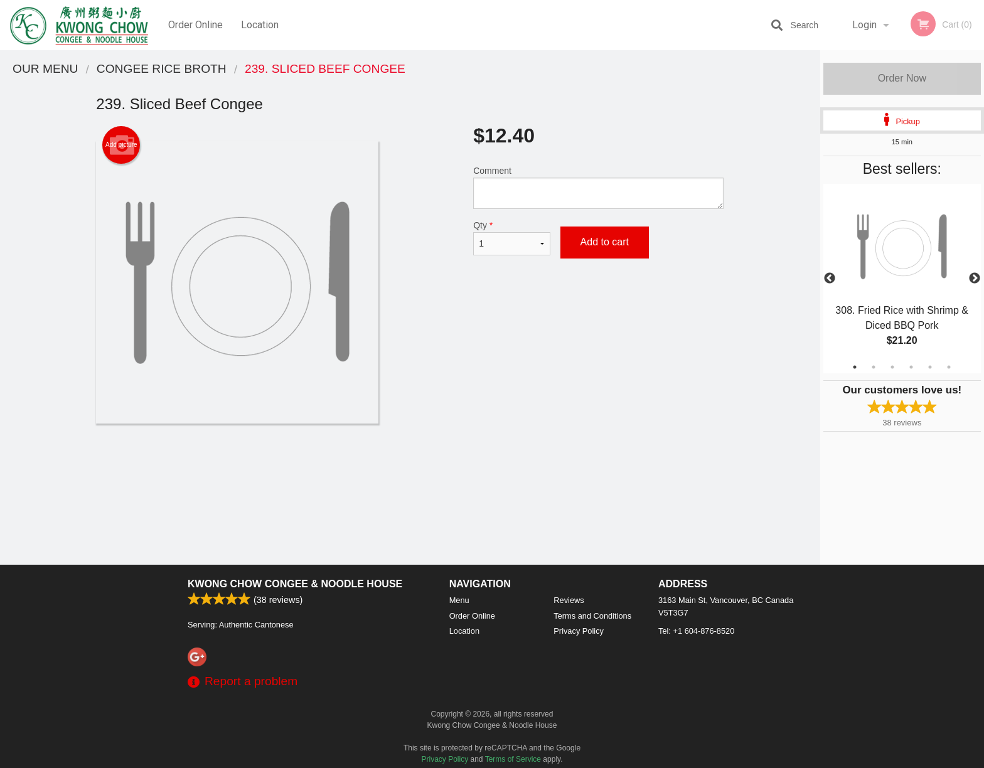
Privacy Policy (579, 631)
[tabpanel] (902, 278)
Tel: (696, 631)
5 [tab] (930, 367)
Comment (598, 187)
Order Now (902, 78)
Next (974, 278)
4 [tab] (911, 367)
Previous (829, 278)
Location (260, 25)
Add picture (121, 145)
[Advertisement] (410, 464)
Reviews (569, 600)
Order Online (195, 25)
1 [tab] (854, 367)
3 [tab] (892, 367)
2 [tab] (873, 367)
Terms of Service (513, 759)
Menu (459, 600)
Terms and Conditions (592, 616)
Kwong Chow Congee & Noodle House (295, 584)
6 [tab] (949, 367)
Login (864, 25)
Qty (511, 237)
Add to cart (604, 242)
